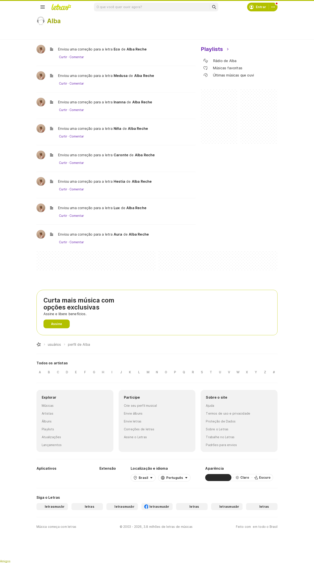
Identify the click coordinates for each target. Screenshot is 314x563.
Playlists (48, 429)
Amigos (5, 561)
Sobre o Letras (217, 429)
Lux (117, 208)
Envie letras (133, 421)
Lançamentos (52, 445)
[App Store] (74, 477)
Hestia (119, 181)
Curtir (63, 57)
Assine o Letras (135, 437)
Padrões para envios (221, 445)
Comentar (76, 57)
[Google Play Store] (48, 477)
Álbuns (47, 421)
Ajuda (210, 405)
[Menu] (42, 7)
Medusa (121, 75)
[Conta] (273, 7)
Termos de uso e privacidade (228, 413)
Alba (54, 21)
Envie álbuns (133, 413)
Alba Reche (137, 49)
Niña (117, 128)
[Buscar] (214, 7)
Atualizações (51, 437)
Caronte (121, 155)
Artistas (47, 413)
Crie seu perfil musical (140, 405)
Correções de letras (139, 429)
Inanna (120, 102)
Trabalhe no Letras (220, 437)
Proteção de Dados (221, 421)
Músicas (48, 405)
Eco (117, 49)
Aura (118, 234)
